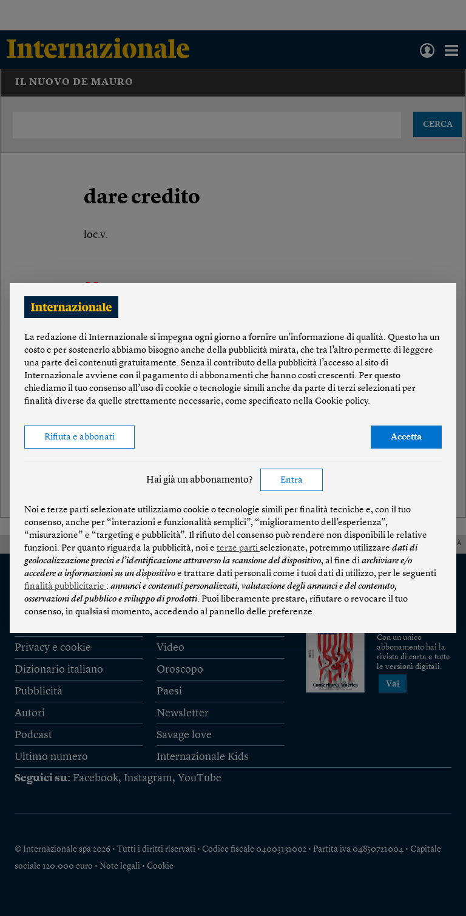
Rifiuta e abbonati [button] (79, 437)
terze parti (238, 548)
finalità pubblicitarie (65, 586)
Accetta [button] (406, 437)
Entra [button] (291, 480)
